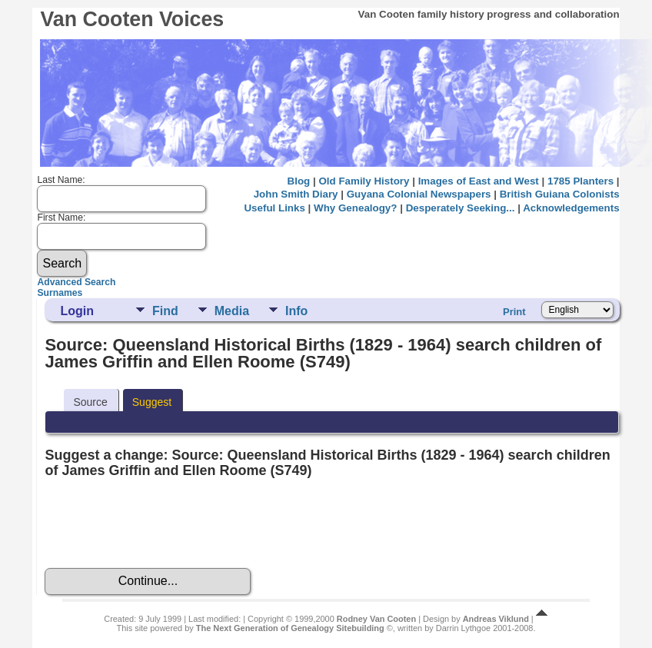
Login (77, 310)
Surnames (59, 292)
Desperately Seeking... (460, 208)
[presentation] (161, 523)
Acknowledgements (571, 208)
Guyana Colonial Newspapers (419, 194)
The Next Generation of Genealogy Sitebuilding (290, 628)
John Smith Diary (296, 194)
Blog (299, 181)
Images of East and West (478, 181)
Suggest (151, 402)
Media (232, 310)
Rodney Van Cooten (376, 618)
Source (90, 402)
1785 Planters (580, 181)
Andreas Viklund (496, 618)
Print (514, 311)
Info (296, 310)
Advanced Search (76, 282)
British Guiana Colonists (560, 194)
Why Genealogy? (355, 208)
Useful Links (274, 208)
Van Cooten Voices (132, 19)
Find (165, 310)
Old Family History (363, 181)
